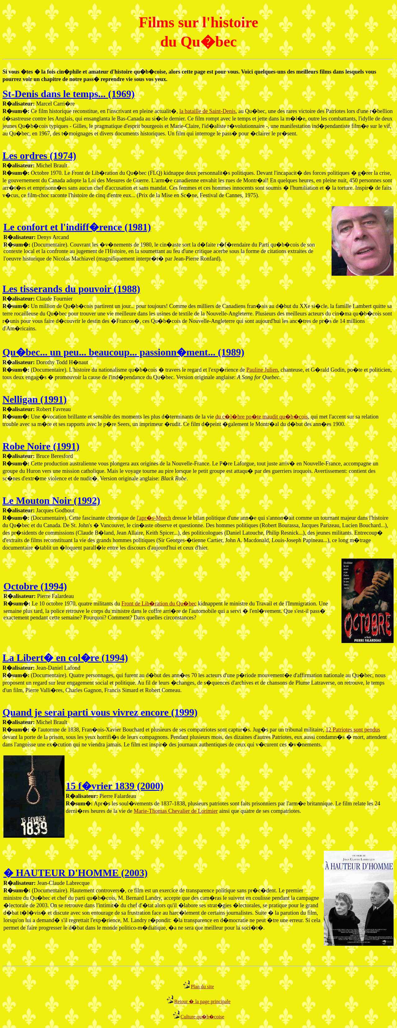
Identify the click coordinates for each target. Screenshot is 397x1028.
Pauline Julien (262, 370)
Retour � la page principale (202, 1001)
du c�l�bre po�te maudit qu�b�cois (261, 417)
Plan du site (202, 986)
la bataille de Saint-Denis (207, 111)
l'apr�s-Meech (153, 518)
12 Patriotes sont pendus (353, 730)
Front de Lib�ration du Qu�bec (158, 603)
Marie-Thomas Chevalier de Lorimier (176, 811)
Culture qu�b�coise (202, 1016)
